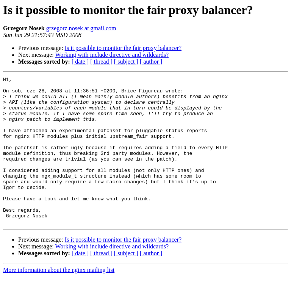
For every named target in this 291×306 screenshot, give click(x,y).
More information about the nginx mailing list (58, 299)
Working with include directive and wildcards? (112, 55)
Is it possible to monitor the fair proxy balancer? (123, 48)
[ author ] (151, 61)
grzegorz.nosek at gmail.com (81, 28)
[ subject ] (126, 61)
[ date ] (80, 61)
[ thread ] (101, 61)
